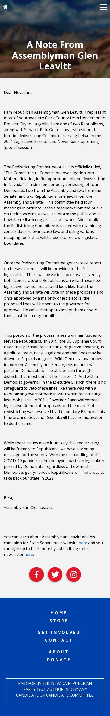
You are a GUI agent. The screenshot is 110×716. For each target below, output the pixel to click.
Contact (59, 640)
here (83, 542)
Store (59, 620)
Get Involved (59, 632)
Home (59, 612)
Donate (59, 659)
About (59, 652)
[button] (103, 6)
